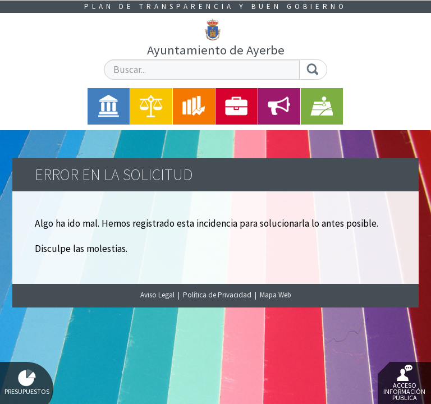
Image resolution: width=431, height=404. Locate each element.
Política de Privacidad (217, 295)
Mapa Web (275, 295)
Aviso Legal (157, 295)
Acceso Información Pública (404, 383)
